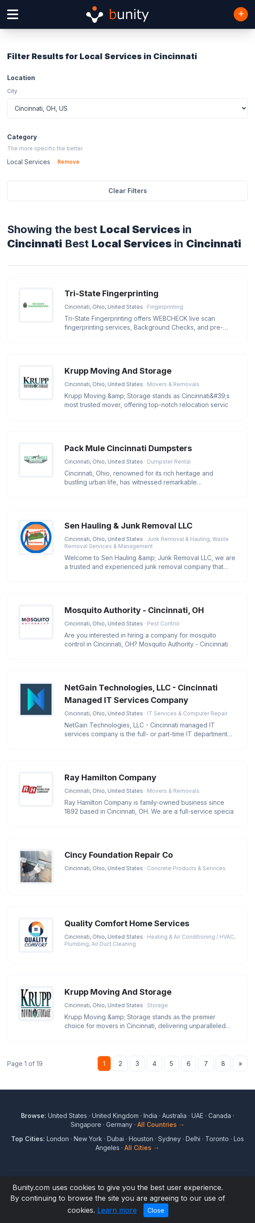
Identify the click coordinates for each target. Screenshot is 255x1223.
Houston (141, 1138)
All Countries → (161, 1124)
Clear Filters (127, 190)
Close (155, 1210)
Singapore (86, 1124)
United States (67, 1115)
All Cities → (141, 1147)
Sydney (169, 1138)
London (58, 1138)
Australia (174, 1115)
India (150, 1115)
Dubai (115, 1138)
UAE (197, 1115)
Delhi (193, 1138)
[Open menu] (12, 14)
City (12, 91)
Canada (219, 1115)
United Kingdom (115, 1115)
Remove (68, 161)
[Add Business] (241, 14)
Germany (119, 1124)
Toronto (217, 1138)
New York (88, 1138)
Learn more (117, 1210)
